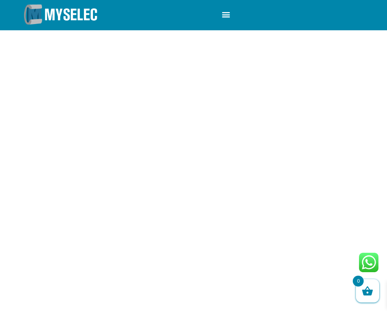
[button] (225, 14)
